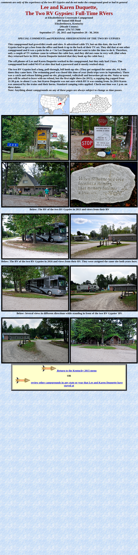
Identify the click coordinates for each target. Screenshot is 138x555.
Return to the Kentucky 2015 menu (76, 370)
